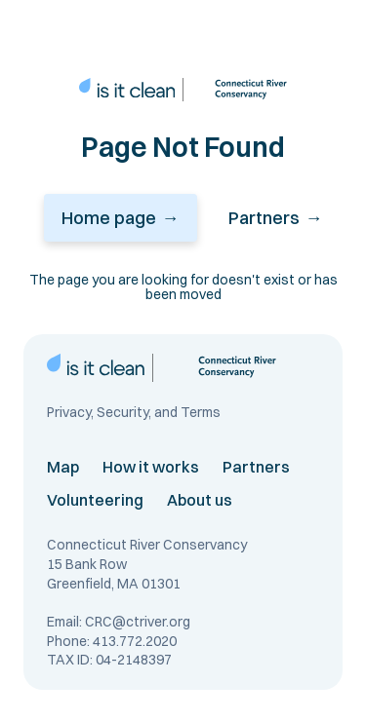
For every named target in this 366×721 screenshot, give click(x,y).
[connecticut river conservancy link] (239, 89)
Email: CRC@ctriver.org (118, 621)
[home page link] (127, 89)
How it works (150, 466)
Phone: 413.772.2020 (112, 641)
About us (199, 500)
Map (63, 466)
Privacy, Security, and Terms (134, 412)
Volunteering (95, 500)
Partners (256, 466)
